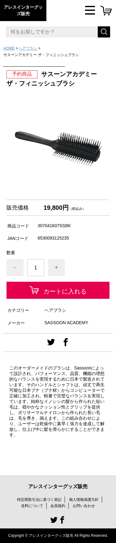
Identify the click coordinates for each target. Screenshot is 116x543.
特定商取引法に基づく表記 (39, 499)
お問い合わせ (84, 506)
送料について (32, 506)
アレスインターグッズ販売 (23, 10)
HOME (9, 48)
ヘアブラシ (28, 48)
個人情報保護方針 (84, 499)
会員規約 (57, 506)
